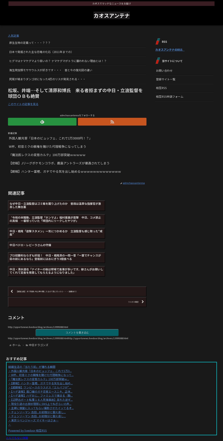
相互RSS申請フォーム (169, 96)
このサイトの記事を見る (23, 104)
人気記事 (13, 35)
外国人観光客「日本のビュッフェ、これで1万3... (41, 343)
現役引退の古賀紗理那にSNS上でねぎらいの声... (41, 376)
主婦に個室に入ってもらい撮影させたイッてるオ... (42, 380)
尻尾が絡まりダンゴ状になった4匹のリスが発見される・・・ (47, 79)
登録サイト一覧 (165, 79)
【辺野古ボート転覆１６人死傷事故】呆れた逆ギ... (42, 371)
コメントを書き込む (77, 304)
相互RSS (161, 88)
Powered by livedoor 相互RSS (27, 402)
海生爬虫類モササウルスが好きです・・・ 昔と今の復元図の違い (50, 70)
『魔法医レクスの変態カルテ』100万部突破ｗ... (40, 351)
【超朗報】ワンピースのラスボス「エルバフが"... (41, 359)
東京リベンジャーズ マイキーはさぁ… (35, 392)
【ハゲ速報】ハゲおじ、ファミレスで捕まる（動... (42, 367)
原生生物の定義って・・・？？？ (30, 43)
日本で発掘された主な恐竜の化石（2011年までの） (41, 52)
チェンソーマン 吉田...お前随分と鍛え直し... (38, 384)
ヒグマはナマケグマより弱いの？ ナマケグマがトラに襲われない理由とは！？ (58, 61)
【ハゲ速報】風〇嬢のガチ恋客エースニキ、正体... (41, 363)
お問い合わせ (164, 70)
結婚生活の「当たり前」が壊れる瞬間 (31, 339)
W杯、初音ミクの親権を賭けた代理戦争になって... (42, 347)
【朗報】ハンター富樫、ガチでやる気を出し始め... (42, 355)
